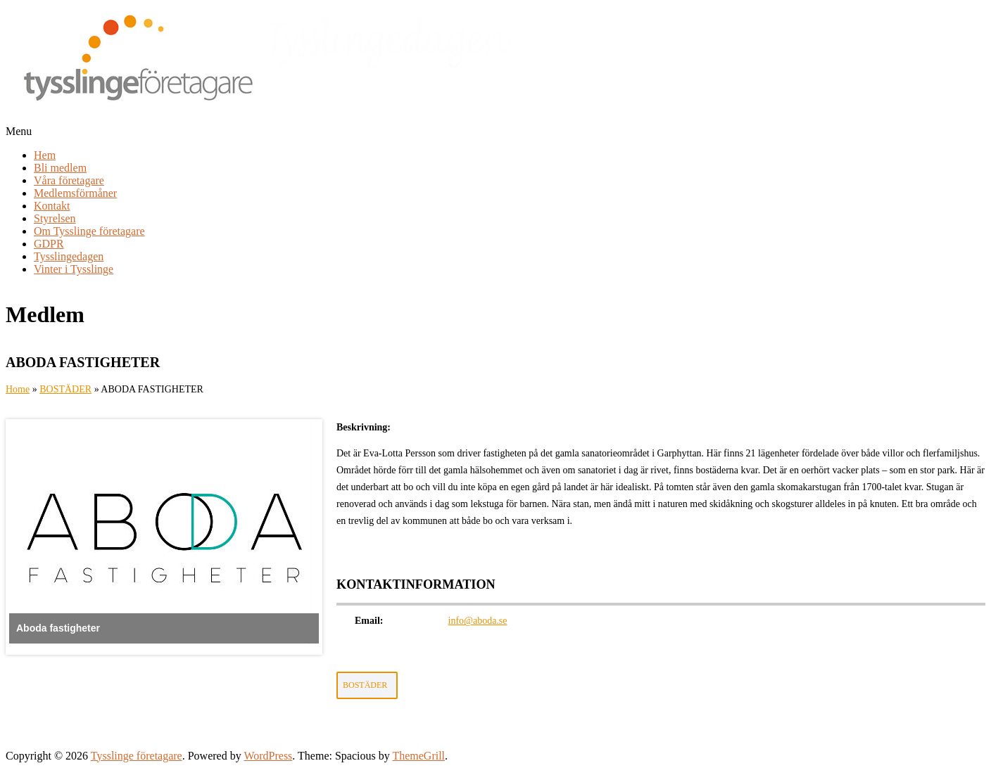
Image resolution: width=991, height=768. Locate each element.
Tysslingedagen (68, 256)
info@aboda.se (477, 620)
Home (18, 389)
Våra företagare (69, 180)
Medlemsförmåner (75, 193)
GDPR (49, 244)
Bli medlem (60, 168)
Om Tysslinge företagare (89, 231)
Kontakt (52, 206)
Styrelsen (55, 218)
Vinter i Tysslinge (73, 269)
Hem (45, 155)
